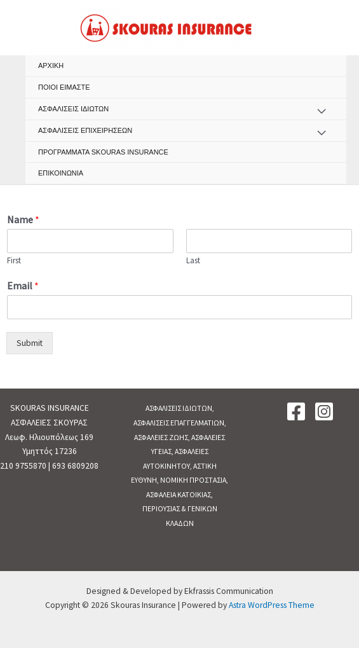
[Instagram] (324, 411)
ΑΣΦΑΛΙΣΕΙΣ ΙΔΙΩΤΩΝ (73, 109)
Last (193, 261)
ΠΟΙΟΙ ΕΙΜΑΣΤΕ (64, 87)
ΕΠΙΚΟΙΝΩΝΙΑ (60, 173)
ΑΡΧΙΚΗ (51, 65)
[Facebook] (296, 411)
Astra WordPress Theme (272, 605)
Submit (30, 343)
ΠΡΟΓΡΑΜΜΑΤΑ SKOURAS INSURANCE (103, 152)
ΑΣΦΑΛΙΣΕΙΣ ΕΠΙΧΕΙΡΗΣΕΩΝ (85, 130)
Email (23, 285)
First (14, 261)
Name (23, 219)
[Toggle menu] (321, 112)
